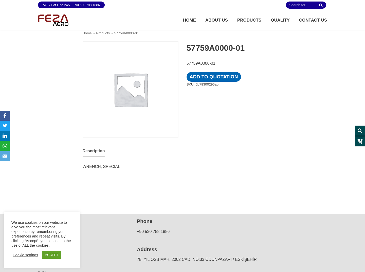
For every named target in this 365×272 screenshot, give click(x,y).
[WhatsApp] (5, 146)
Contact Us (313, 20)
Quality (280, 20)
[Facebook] (5, 116)
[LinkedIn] (5, 136)
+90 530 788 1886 (153, 231)
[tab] (94, 151)
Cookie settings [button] (25, 255)
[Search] (320, 5)
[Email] (5, 156)
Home (189, 20)
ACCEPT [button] (51, 255)
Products (249, 20)
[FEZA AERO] (53, 20)
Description (94, 151)
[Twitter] (5, 126)
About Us (216, 20)
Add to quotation (214, 76)
